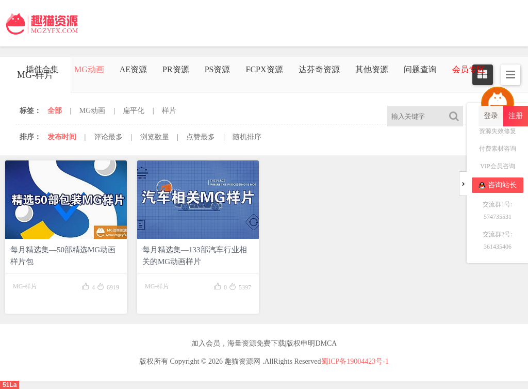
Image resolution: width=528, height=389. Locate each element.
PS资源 (217, 69)
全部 (54, 111)
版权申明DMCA (311, 343)
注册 (515, 116)
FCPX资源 (264, 69)
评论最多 (108, 137)
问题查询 (420, 69)
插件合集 (42, 69)
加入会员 (205, 343)
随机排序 (247, 137)
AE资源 (133, 69)
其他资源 (371, 69)
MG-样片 (25, 286)
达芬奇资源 (319, 69)
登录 (491, 116)
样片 (169, 111)
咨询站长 (497, 185)
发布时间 (61, 137)
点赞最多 (200, 137)
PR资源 (175, 69)
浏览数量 (154, 137)
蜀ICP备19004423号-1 (355, 361)
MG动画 (89, 69)
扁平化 (133, 111)
